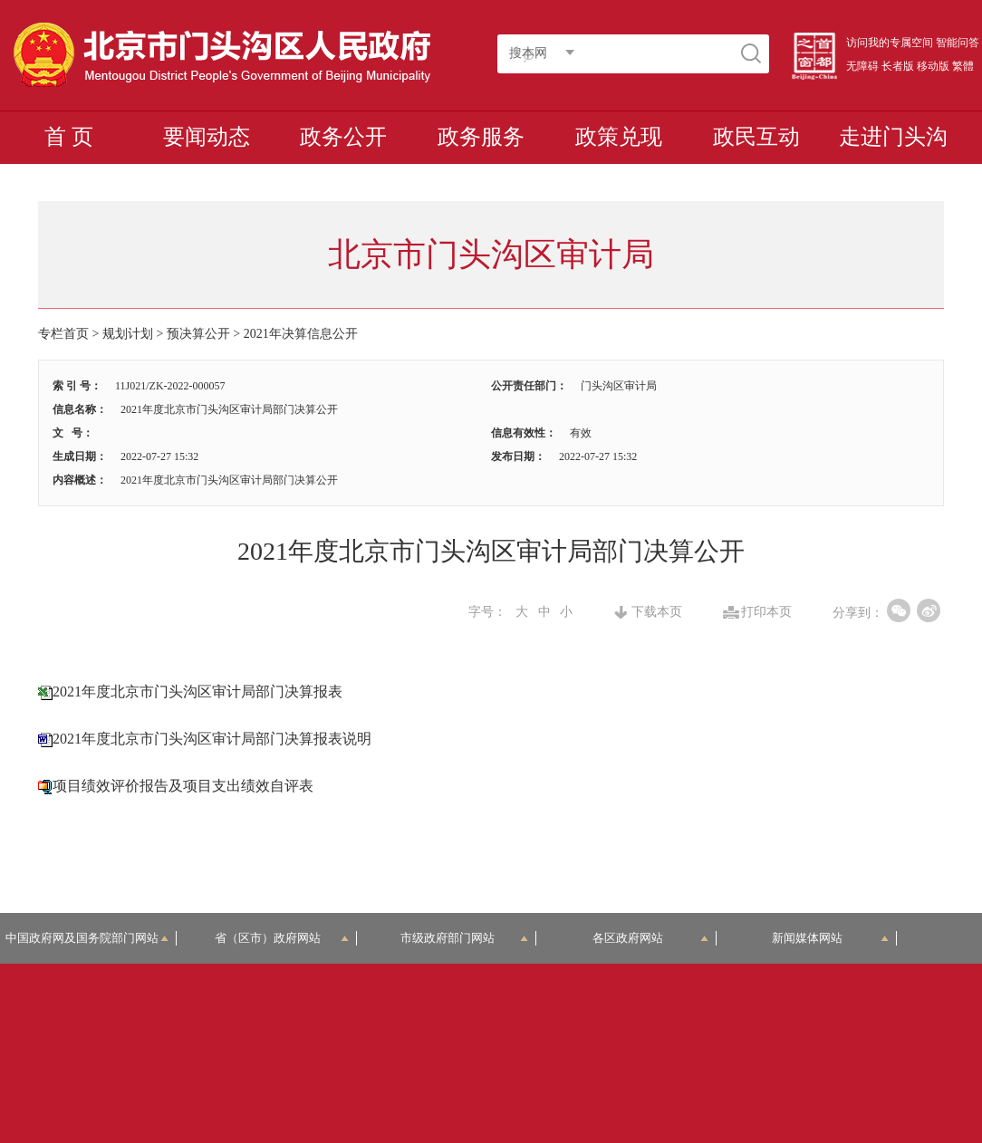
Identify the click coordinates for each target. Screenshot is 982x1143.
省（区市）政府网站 (282, 938)
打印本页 (766, 612)
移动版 (933, 66)
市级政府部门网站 (464, 938)
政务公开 (343, 137)
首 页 (68, 137)
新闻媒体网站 (830, 938)
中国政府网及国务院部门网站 (87, 938)
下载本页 (656, 612)
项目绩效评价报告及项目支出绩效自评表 (183, 785)
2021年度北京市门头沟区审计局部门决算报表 (197, 691)
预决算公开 (198, 334)
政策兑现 (618, 137)
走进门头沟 (893, 137)
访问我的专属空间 (889, 42)
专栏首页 (63, 334)
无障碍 (862, 66)
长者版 (897, 66)
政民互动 (756, 137)
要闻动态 (206, 137)
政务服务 (481, 137)
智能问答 (957, 42)
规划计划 (127, 334)
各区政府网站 (650, 938)
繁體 (963, 66)
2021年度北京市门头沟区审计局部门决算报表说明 (212, 738)
